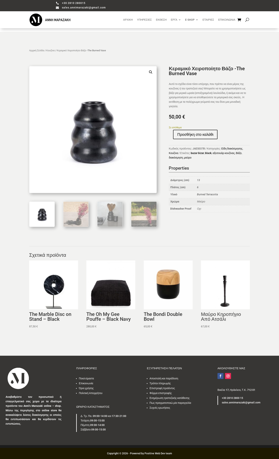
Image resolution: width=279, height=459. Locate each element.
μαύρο (188, 157)
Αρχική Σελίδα (36, 50)
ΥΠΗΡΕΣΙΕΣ (144, 19)
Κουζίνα (50, 50)
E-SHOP (190, 19)
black (208, 153)
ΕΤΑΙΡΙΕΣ (208, 19)
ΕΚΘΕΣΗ (161, 19)
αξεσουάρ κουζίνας (224, 153)
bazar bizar (197, 153)
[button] (150, 72)
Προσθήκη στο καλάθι (195, 134)
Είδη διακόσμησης (231, 148)
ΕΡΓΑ (174, 19)
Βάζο (238, 153)
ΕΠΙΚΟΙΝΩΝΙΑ (226, 19)
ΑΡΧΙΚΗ (128, 19)
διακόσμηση (176, 157)
